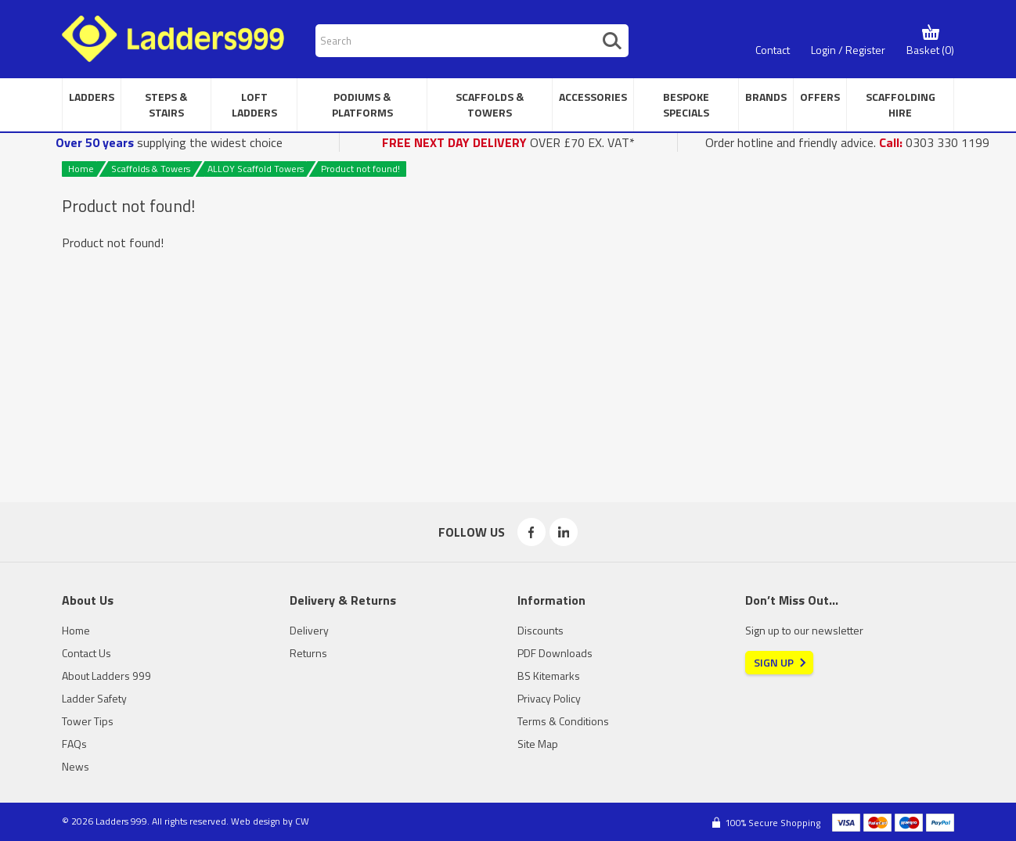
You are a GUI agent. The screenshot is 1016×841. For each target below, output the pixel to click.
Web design (255, 821)
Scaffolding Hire (900, 104)
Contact (772, 49)
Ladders (91, 96)
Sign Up (774, 662)
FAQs (74, 743)
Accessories (593, 96)
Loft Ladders (254, 104)
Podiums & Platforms (362, 104)
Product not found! (360, 168)
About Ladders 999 (106, 675)
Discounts (540, 630)
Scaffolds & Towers (490, 104)
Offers (820, 96)
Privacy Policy (549, 698)
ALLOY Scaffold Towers (255, 168)
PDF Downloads (555, 653)
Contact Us (86, 653)
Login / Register (848, 49)
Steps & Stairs (166, 104)
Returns (308, 653)
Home (81, 168)
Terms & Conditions (563, 721)
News (75, 766)
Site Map (537, 743)
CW (302, 821)
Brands (766, 96)
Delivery (309, 630)
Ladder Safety (94, 698)
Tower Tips (87, 721)
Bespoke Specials (686, 104)
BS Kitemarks (548, 675)
